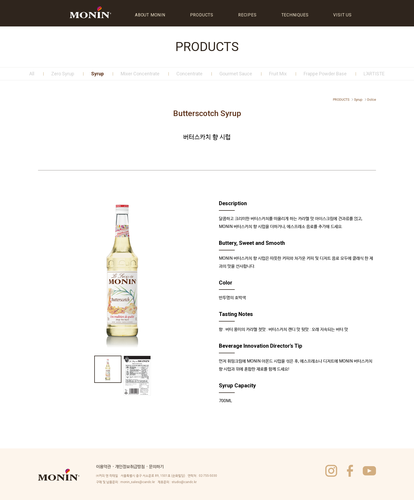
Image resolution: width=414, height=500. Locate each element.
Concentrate (189, 73)
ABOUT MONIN (150, 14)
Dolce (371, 100)
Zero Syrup (62, 73)
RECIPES (247, 14)
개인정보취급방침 (130, 466)
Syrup (97, 73)
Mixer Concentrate (140, 73)
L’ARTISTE (374, 73)
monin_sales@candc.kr (137, 482)
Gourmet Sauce (235, 73)
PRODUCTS (201, 14)
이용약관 (103, 466)
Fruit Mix (278, 73)
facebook (350, 471)
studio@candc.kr (184, 482)
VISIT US (342, 14)
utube (369, 471)
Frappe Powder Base (325, 73)
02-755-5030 (208, 476)
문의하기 (156, 466)
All (31, 73)
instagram (331, 471)
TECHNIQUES (295, 14)
